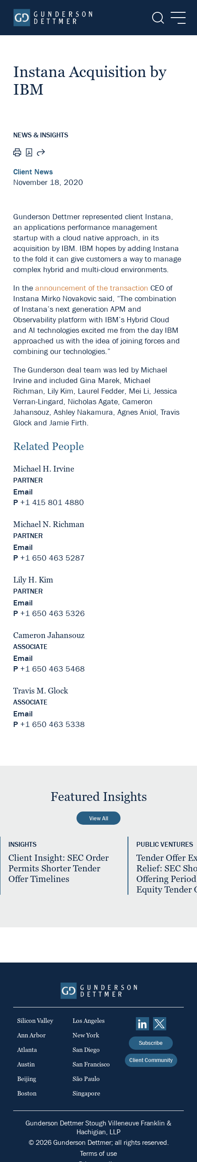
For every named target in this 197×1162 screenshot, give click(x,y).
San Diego (86, 1049)
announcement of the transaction (91, 288)
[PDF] (29, 153)
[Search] (157, 18)
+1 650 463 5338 (52, 724)
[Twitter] (159, 1023)
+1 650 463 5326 (52, 614)
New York (86, 1035)
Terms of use (98, 1153)
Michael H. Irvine (43, 468)
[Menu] (176, 18)
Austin (26, 1064)
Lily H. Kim (33, 579)
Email (23, 492)
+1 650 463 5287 (52, 558)
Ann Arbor (31, 1035)
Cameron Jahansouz (48, 635)
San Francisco (91, 1064)
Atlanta (27, 1049)
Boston (26, 1093)
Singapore (86, 1093)
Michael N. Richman (48, 524)
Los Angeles (89, 1020)
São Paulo (86, 1078)
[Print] (17, 153)
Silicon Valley (35, 1020)
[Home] (52, 17)
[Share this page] (41, 153)
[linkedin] (142, 1023)
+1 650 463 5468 (52, 669)
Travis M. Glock (40, 690)
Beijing (26, 1078)
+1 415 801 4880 (52, 503)
